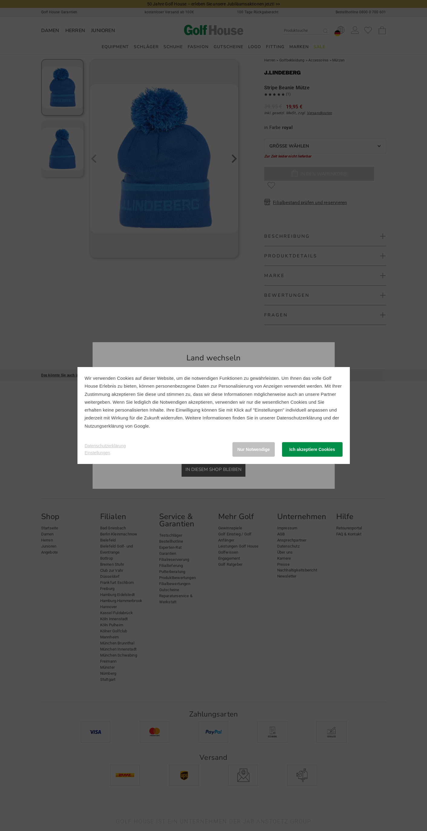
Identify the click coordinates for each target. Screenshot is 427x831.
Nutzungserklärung (104, 426)
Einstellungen (97, 452)
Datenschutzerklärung (299, 417)
